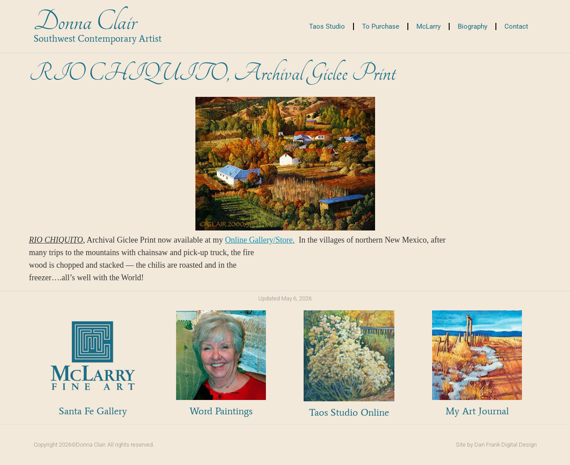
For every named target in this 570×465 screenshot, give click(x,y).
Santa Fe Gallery (93, 411)
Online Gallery (260, 239)
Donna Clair (85, 21)
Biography (472, 26)
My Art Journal (477, 411)
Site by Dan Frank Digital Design (496, 444)
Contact (516, 26)
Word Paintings (221, 411)
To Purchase (380, 26)
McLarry (428, 26)
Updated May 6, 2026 (285, 298)
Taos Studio (327, 26)
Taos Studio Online (349, 412)
